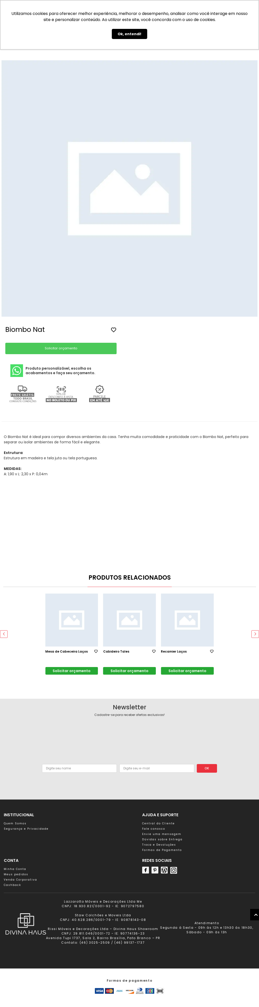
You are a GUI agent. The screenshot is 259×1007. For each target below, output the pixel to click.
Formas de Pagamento (162, 850)
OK (207, 768)
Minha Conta (15, 869)
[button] (255, 634)
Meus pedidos (16, 874)
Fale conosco (153, 829)
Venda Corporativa (20, 880)
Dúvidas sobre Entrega (162, 839)
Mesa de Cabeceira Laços (66, 651)
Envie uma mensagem (161, 834)
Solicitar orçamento (61, 348)
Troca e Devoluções (159, 845)
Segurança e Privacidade (26, 829)
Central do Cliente (158, 823)
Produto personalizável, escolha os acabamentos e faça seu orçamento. (52, 370)
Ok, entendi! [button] (129, 33)
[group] (129, 189)
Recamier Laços (174, 651)
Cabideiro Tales (116, 651)
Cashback (12, 885)
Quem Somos (15, 823)
